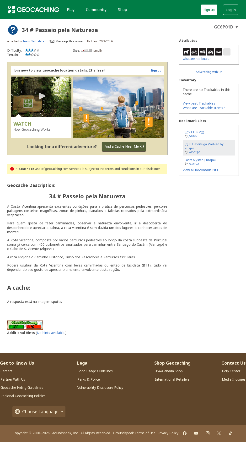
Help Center (231, 371)
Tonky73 (193, 163)
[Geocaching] (33, 9)
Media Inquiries (234, 379)
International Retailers (172, 379)
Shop (122, 9)
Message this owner (70, 41)
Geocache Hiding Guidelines (21, 387)
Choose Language (39, 412)
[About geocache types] (13, 30)
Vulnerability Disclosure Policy (100, 387)
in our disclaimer (148, 169)
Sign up (209, 9)
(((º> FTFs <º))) (194, 132)
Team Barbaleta (33, 41)
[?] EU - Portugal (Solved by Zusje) (204, 146)
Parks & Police (88, 379)
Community (96, 9)
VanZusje (194, 152)
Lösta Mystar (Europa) (200, 160)
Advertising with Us (209, 72)
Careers (6, 371)
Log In (231, 9)
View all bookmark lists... (201, 170)
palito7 (192, 136)
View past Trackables (199, 103)
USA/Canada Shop (169, 371)
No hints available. (51, 332)
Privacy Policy (167, 433)
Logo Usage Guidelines (95, 371)
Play (71, 9)
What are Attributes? (196, 59)
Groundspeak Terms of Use (134, 433)
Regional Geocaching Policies (23, 396)
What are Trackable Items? (204, 108)
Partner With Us (12, 379)
